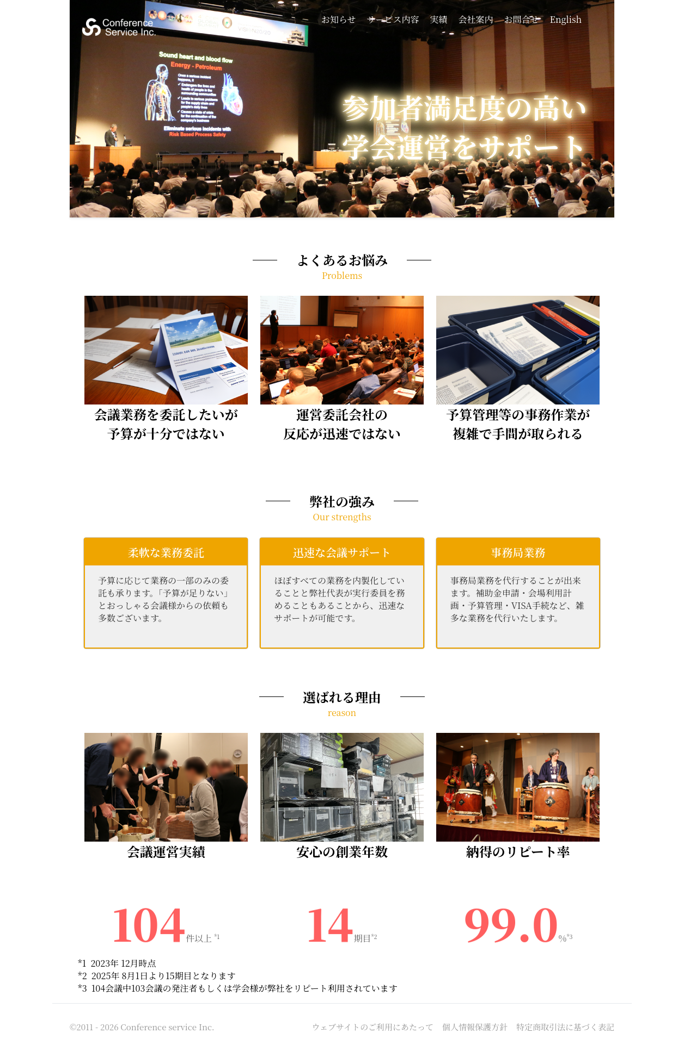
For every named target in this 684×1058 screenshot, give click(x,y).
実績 (438, 19)
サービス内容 (393, 19)
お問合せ (521, 19)
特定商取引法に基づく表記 (565, 1026)
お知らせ (338, 19)
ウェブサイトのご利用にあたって (372, 1026)
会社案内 (476, 19)
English (566, 19)
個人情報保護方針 (475, 1026)
